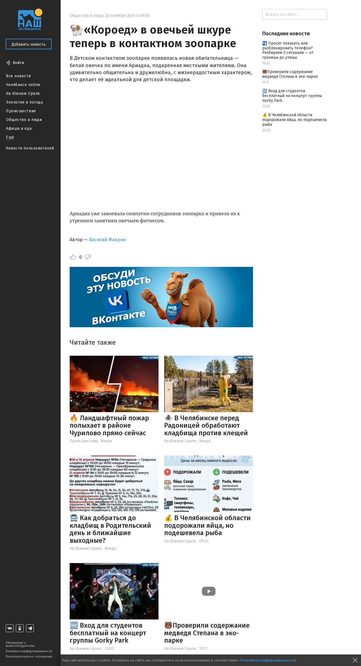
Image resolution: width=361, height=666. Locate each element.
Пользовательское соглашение (29, 656)
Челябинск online (23, 84)
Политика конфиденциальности (29, 651)
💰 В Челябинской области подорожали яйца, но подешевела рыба (207, 525)
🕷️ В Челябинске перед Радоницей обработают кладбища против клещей (206, 425)
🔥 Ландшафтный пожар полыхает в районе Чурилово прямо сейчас (109, 425)
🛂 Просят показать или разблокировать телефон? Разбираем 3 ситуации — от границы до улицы (288, 50)
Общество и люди (24, 119)
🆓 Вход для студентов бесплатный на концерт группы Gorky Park (108, 632)
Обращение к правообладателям (20, 644)
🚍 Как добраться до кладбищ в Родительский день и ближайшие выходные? (110, 529)
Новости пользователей (30, 148)
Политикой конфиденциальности (268, 660)
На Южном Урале (23, 93)
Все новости (18, 76)
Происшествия (21, 111)
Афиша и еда (19, 128)
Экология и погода (24, 102)
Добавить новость (29, 44)
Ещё (10, 137)
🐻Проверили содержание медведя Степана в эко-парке (207, 632)
